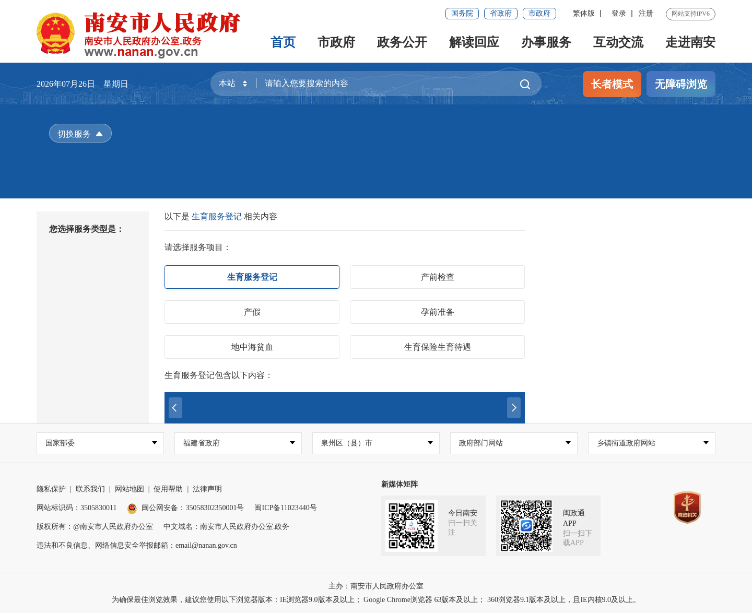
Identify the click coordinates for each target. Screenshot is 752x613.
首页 (283, 42)
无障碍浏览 (681, 84)
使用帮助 (168, 489)
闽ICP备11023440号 (285, 508)
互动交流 (618, 42)
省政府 (501, 13)
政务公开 (402, 42)
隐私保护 (51, 489)
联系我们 (90, 489)
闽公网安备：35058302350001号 (185, 508)
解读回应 (474, 42)
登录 (619, 13)
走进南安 (690, 42)
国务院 (462, 13)
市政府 (539, 13)
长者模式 (612, 84)
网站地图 (129, 489)
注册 (646, 13)
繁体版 (584, 13)
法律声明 (207, 489)
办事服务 (546, 42)
